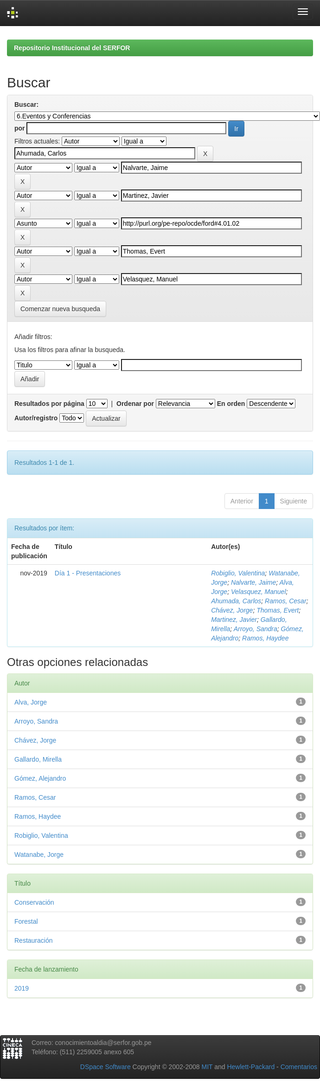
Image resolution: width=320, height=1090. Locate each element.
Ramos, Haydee (265, 638)
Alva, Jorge (30, 702)
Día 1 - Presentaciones (88, 573)
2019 (21, 988)
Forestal (26, 921)
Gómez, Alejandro (40, 778)
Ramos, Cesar (285, 601)
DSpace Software (105, 1066)
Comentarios (299, 1066)
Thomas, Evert (277, 610)
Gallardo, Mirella (38, 759)
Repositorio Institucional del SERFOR (72, 48)
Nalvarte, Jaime (253, 582)
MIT (206, 1066)
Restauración (33, 940)
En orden (231, 403)
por (19, 128)
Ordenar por (135, 403)
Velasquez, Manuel (258, 591)
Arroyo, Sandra (255, 629)
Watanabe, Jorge (39, 854)
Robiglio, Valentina (238, 573)
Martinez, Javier (234, 619)
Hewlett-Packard (251, 1066)
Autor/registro (36, 418)
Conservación (34, 902)
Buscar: (26, 104)
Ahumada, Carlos (236, 601)
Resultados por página (49, 403)
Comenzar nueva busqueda (60, 309)
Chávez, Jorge (232, 610)
